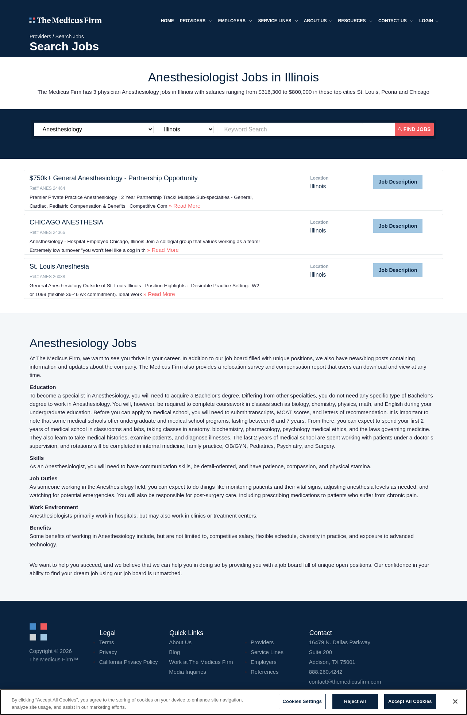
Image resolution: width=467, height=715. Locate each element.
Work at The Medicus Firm (201, 662)
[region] (233, 702)
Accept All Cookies (410, 701)
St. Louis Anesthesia (59, 266)
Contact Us (395, 21)
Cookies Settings (302, 701)
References (265, 672)
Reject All (355, 701)
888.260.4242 (326, 672)
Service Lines (278, 21)
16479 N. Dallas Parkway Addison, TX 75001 (373, 652)
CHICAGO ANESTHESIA (66, 222)
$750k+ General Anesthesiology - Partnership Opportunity (114, 178)
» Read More (183, 206)
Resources (355, 21)
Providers (196, 21)
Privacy (108, 652)
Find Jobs (414, 129)
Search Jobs (69, 36)
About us (318, 21)
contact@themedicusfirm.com (345, 682)
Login (429, 21)
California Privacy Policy (128, 662)
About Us (180, 642)
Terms (106, 642)
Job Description (398, 182)
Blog (174, 652)
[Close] (455, 701)
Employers (235, 21)
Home (167, 20)
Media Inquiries (187, 672)
